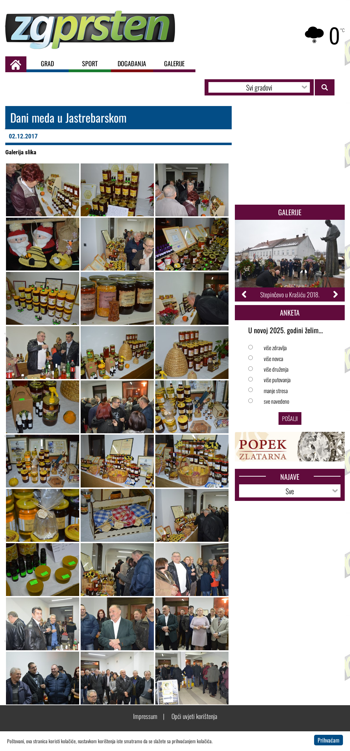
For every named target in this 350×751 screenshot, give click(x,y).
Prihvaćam (328, 740)
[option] (290, 261)
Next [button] (335, 294)
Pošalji (290, 418)
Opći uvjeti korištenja (194, 716)
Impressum (145, 716)
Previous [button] (244, 294)
